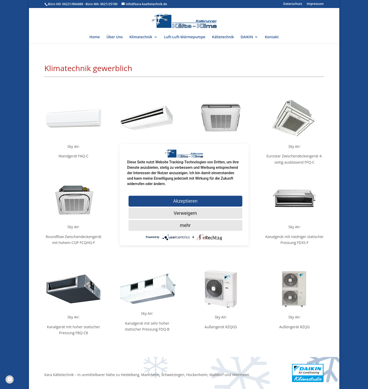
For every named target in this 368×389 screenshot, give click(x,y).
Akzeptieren (185, 201)
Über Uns (115, 37)
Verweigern (185, 213)
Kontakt (272, 37)
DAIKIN (247, 37)
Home (94, 37)
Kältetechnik (223, 37)
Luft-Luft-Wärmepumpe (184, 37)
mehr (185, 225)
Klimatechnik (140, 37)
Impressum (315, 4)
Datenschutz (292, 4)
